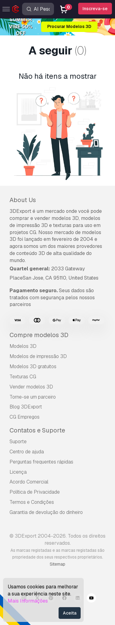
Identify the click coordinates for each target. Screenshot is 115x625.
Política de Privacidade (35, 492)
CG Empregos (25, 417)
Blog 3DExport (26, 407)
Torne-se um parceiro (33, 397)
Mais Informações (28, 601)
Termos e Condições (32, 502)
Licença (18, 472)
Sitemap (57, 564)
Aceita (69, 613)
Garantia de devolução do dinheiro (46, 512)
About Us (23, 200)
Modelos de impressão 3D (38, 356)
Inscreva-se (95, 8)
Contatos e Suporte (37, 430)
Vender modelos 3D (31, 387)
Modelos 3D (23, 346)
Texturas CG (23, 376)
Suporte (18, 441)
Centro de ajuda (27, 451)
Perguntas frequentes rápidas (41, 462)
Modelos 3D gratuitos (33, 366)
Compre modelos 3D (39, 335)
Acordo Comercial (29, 482)
